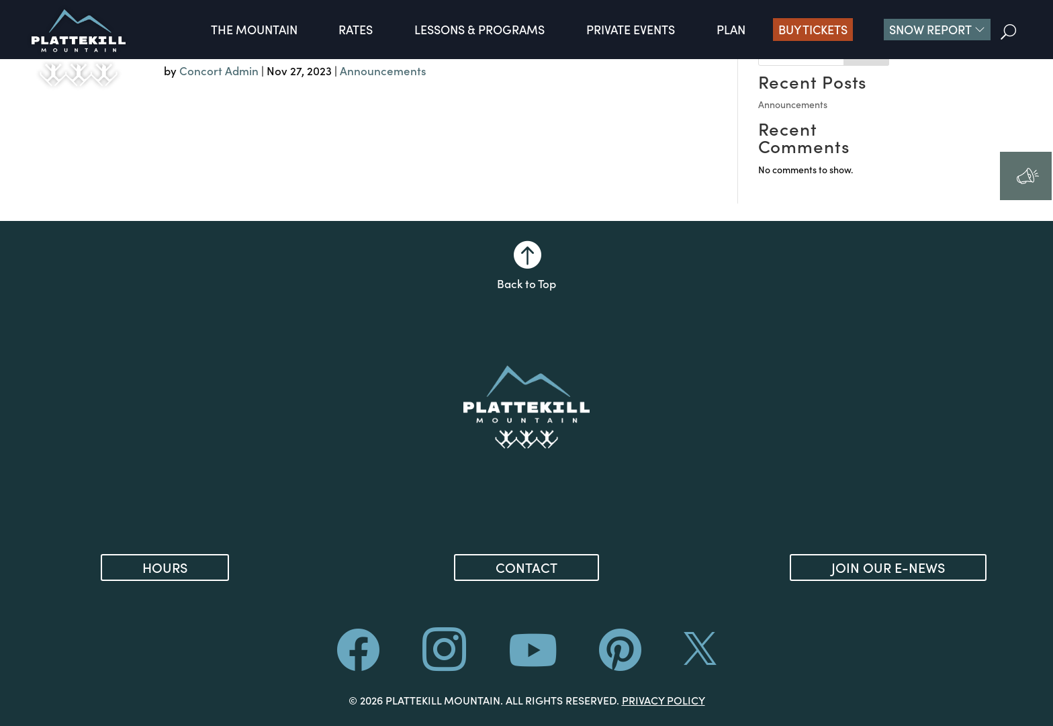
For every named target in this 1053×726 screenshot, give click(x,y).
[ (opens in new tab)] (358, 662)
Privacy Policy (663, 699)
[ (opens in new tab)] (444, 664)
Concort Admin (219, 70)
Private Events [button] (630, 29)
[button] (937, 29)
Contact (526, 566)
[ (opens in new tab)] (700, 659)
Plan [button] (731, 29)
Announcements (383, 70)
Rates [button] (355, 29)
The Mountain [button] (254, 29)
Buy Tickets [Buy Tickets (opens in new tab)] (813, 29)
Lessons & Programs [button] (479, 29)
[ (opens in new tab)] (532, 662)
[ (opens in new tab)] (620, 662)
